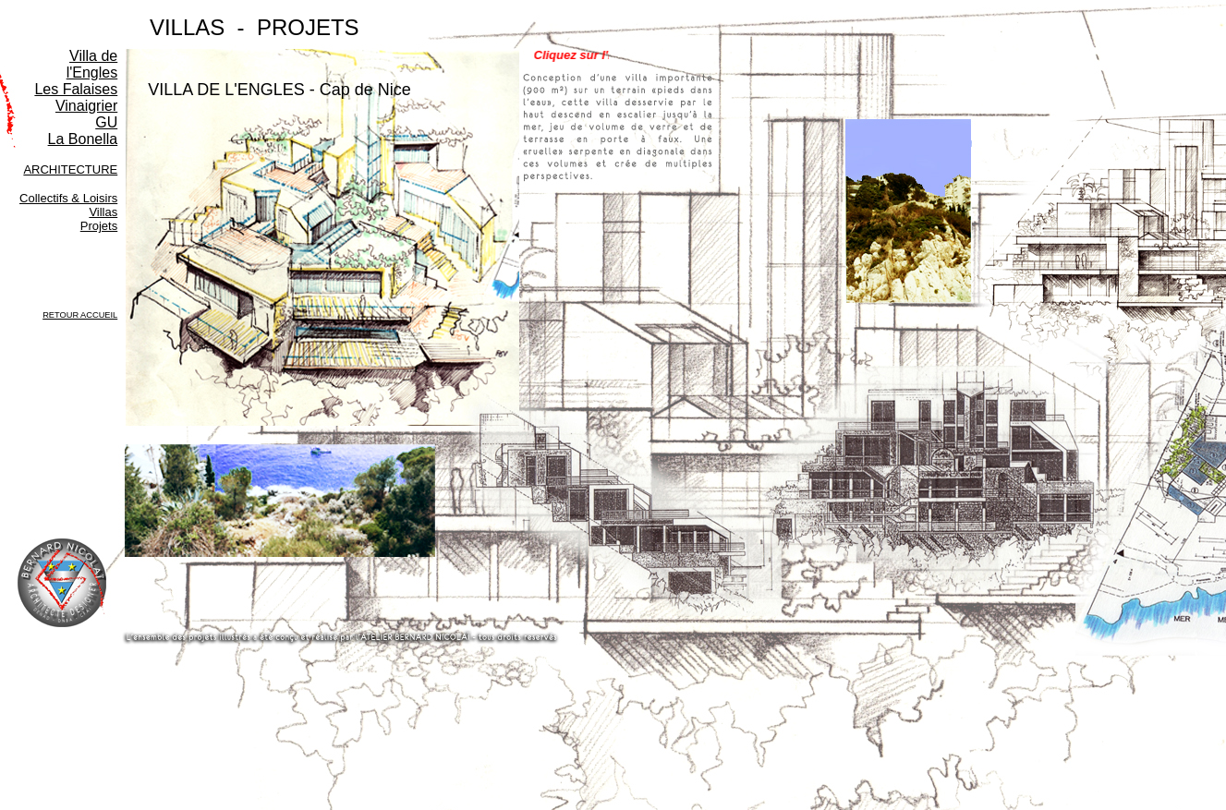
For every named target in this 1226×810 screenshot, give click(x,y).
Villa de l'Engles (92, 64)
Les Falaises (75, 89)
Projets (98, 226)
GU (106, 122)
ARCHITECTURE (70, 169)
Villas (103, 212)
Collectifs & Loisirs (68, 198)
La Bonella (83, 139)
